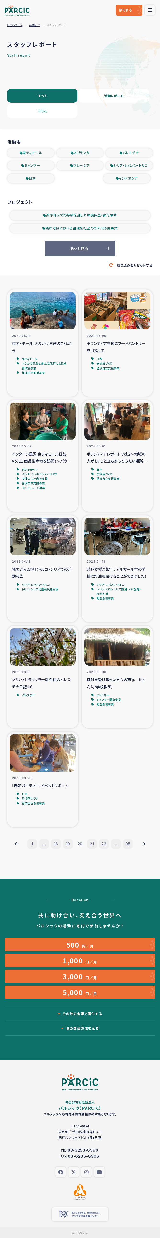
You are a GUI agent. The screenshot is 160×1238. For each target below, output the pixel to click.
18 (56, 843)
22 (104, 843)
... (44, 843)
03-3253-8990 (83, 1150)
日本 (32, 178)
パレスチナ (131, 152)
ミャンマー (32, 165)
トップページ (14, 25)
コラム (42, 110)
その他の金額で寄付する (82, 1013)
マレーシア (81, 165)
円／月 (80, 945)
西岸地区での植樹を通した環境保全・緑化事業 (81, 215)
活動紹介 (34, 25)
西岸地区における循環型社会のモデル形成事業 (82, 228)
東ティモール (32, 152)
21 (92, 843)
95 (128, 843)
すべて (42, 95)
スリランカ (81, 152)
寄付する (125, 10)
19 (68, 843)
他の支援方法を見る (82, 1028)
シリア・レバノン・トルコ (131, 165)
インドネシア (128, 178)
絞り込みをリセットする (135, 265)
